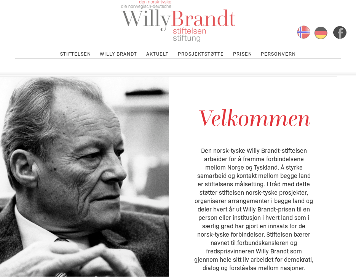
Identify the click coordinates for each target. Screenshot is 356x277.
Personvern (278, 53)
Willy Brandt (118, 53)
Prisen (242, 53)
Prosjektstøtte (201, 53)
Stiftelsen (75, 53)
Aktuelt (157, 53)
